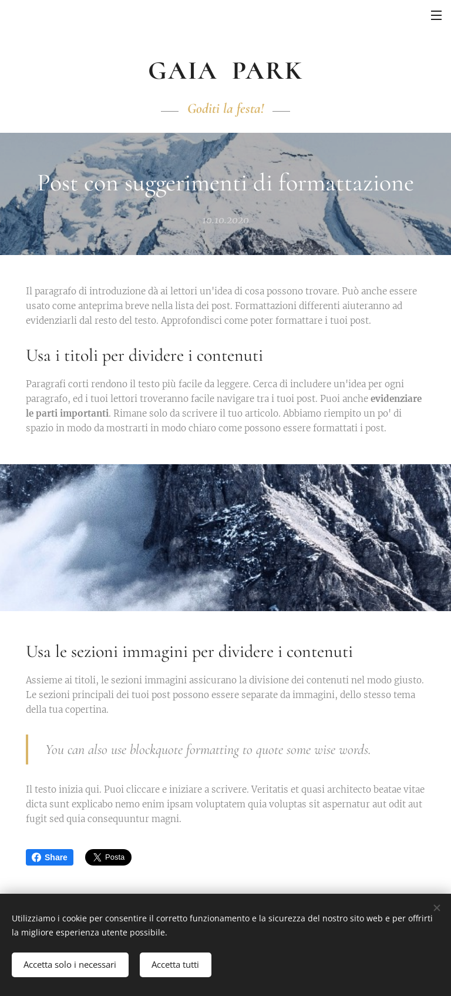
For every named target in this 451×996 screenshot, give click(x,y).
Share (50, 857)
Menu (436, 15)
